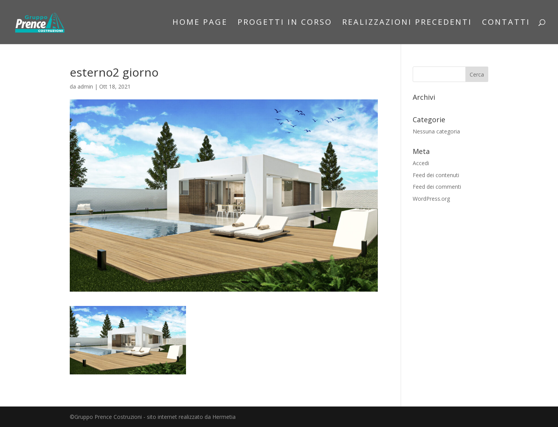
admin (85, 86)
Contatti (506, 23)
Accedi (421, 163)
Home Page (199, 23)
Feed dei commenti (437, 186)
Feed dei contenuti (436, 175)
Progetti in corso (285, 23)
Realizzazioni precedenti (407, 23)
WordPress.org (431, 198)
